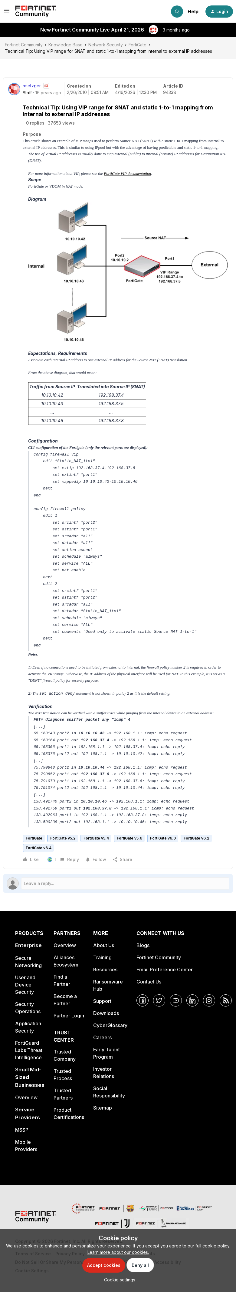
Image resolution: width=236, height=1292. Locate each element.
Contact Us (148, 982)
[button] (6, 12)
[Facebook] (142, 1000)
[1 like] (52, 859)
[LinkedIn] (192, 1000)
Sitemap (102, 1108)
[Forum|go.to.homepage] (35, 11)
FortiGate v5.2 (63, 838)
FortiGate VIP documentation (127, 173)
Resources (105, 969)
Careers (102, 1037)
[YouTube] (176, 1000)
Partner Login (69, 1016)
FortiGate (137, 44)
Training (102, 957)
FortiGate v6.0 (163, 838)
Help (193, 11)
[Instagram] (209, 1000)
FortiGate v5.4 (96, 838)
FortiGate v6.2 (196, 838)
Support (102, 1001)
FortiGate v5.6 (129, 838)
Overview (26, 1097)
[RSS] (226, 1000)
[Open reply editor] (118, 883)
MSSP (21, 1130)
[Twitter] (159, 1000)
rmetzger (32, 85)
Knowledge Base (65, 44)
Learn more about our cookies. (118, 1252)
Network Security (105, 44)
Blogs (142, 945)
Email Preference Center (164, 969)
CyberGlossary (110, 1025)
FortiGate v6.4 (38, 848)
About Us (103, 945)
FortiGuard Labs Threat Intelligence (28, 1050)
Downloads (106, 1013)
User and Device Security (25, 984)
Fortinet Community (24, 44)
